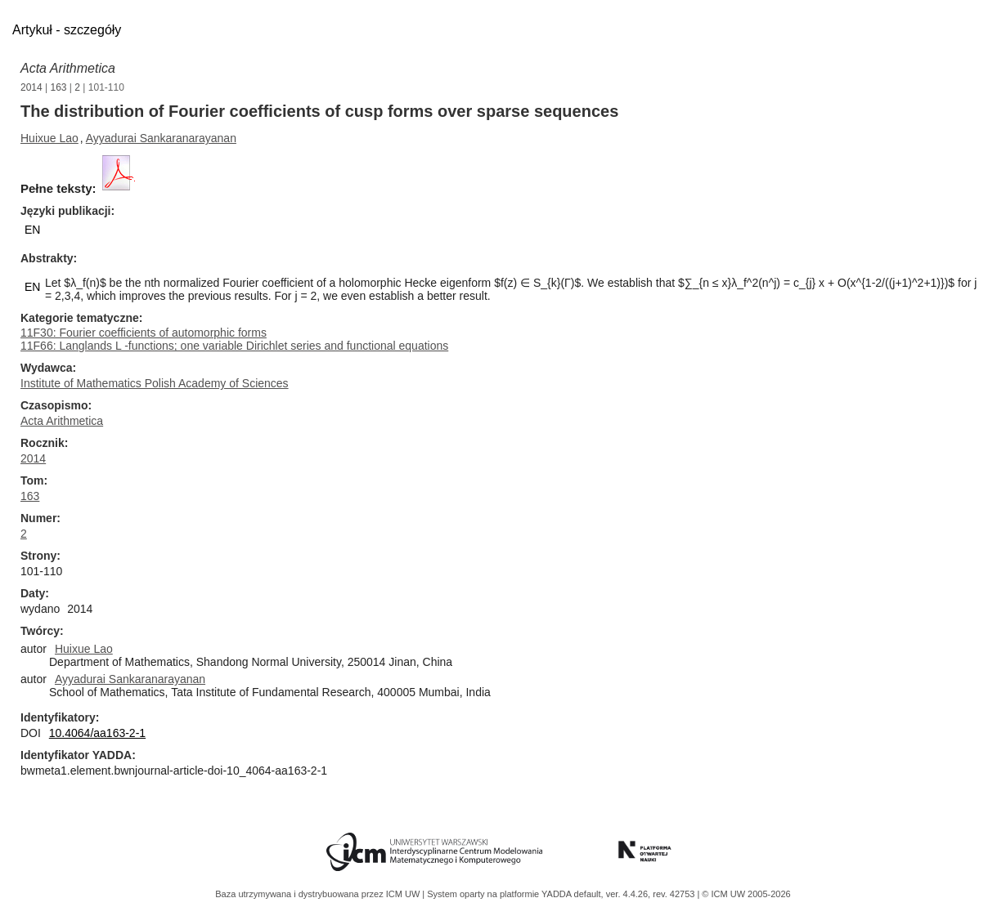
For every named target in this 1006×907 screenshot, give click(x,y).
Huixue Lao (49, 138)
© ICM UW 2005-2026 (746, 894)
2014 (31, 87)
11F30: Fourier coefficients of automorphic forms (143, 332)
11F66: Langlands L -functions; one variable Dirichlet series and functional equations (234, 345)
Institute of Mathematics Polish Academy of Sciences (154, 383)
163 (59, 87)
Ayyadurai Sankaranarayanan (161, 138)
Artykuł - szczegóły (66, 30)
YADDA (557, 894)
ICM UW (404, 894)
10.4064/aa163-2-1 (97, 732)
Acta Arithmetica (67, 68)
